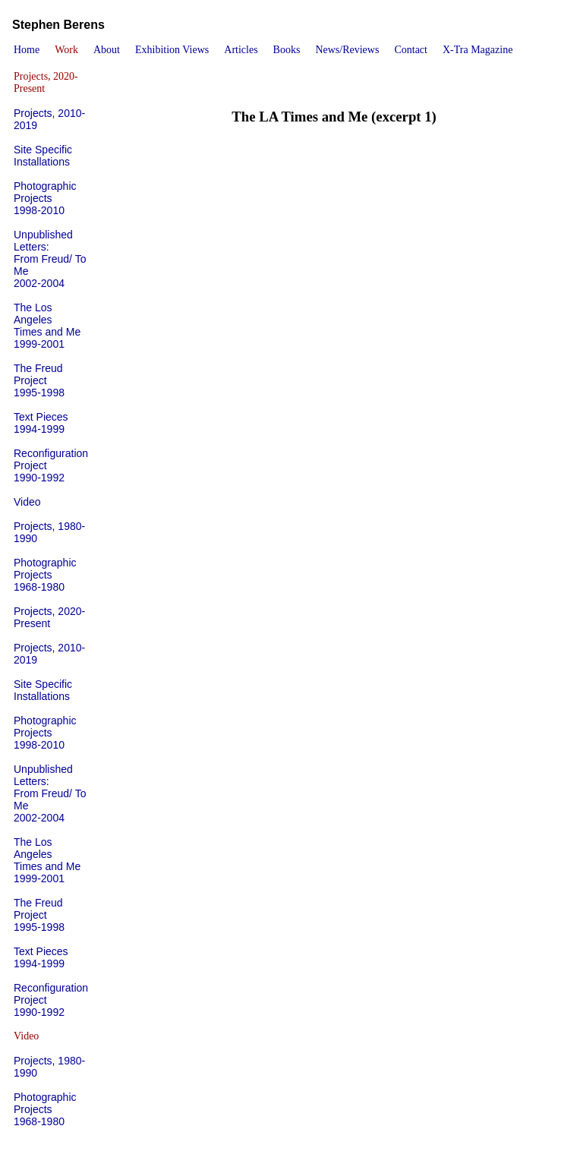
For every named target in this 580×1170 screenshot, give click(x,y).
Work (66, 49)
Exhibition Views (172, 49)
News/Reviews (347, 49)
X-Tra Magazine (477, 49)
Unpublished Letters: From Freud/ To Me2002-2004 (50, 259)
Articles (240, 49)
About (106, 49)
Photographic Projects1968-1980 (45, 575)
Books (287, 49)
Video (27, 502)
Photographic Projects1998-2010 (45, 198)
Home (26, 49)
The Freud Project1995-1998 (39, 380)
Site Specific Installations (43, 155)
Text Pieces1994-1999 (41, 423)
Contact (410, 49)
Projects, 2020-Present (49, 617)
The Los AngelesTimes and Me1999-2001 (47, 325)
